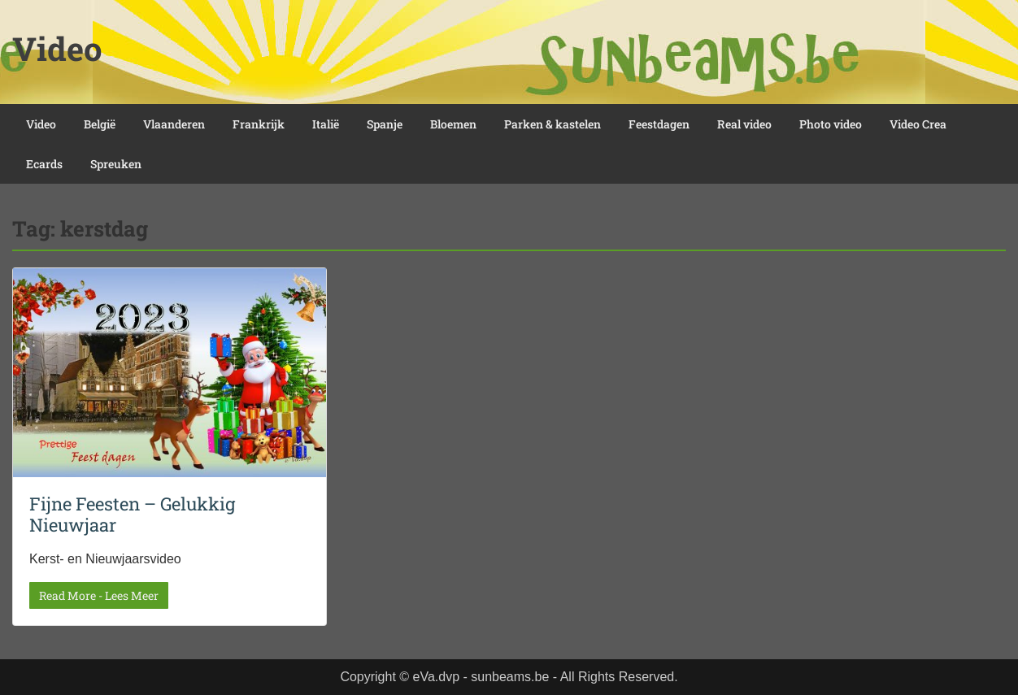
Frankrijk (259, 124)
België (99, 124)
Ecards (44, 164)
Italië (325, 124)
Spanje (384, 124)
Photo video (830, 124)
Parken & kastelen (552, 124)
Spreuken (115, 164)
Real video (744, 124)
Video (57, 48)
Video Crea (918, 124)
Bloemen (453, 124)
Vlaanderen (174, 124)
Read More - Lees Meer (99, 595)
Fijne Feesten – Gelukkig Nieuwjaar (132, 514)
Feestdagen (659, 124)
